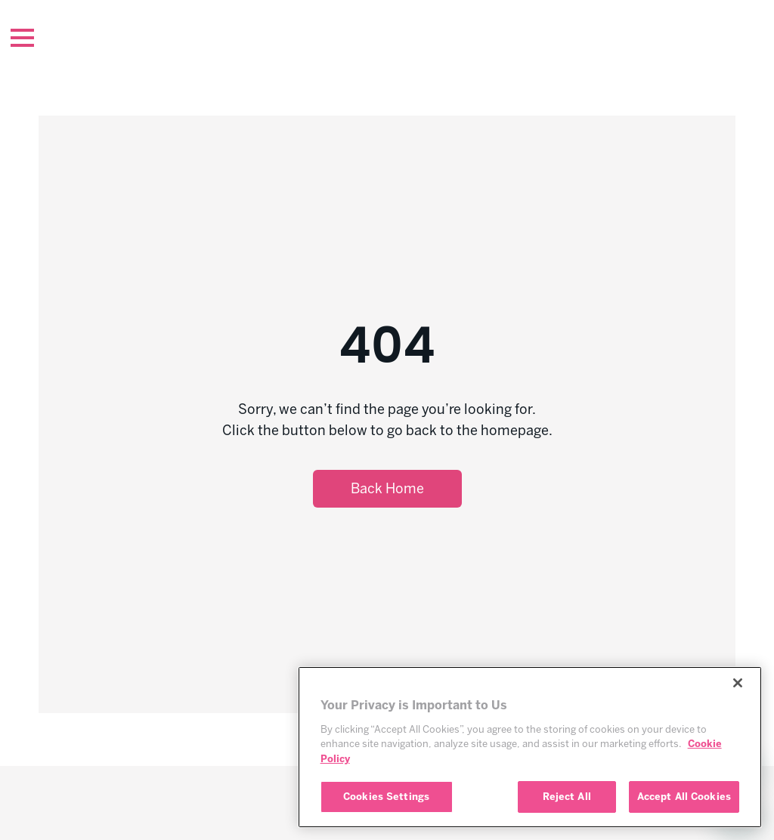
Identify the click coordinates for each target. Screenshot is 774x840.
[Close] (737, 682)
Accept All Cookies (684, 796)
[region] (530, 747)
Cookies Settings (386, 796)
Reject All (567, 796)
